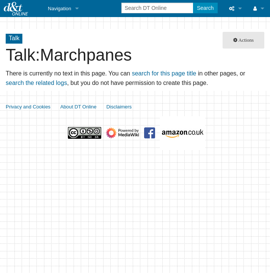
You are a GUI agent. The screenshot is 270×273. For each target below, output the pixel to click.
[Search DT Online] (158, 8)
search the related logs (36, 83)
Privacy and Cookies (28, 107)
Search (205, 8)
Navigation (59, 8)
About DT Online (78, 107)
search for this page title (164, 73)
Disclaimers (119, 107)
